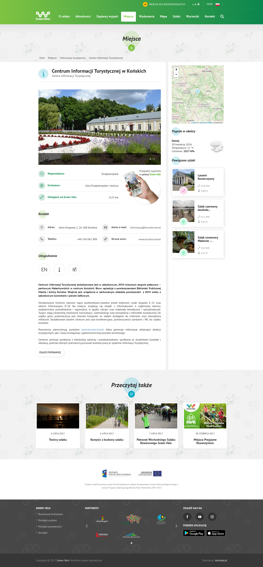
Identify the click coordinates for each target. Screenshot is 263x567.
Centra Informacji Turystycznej (106, 57)
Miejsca (128, 17)
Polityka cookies (47, 520)
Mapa (163, 17)
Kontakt (210, 17)
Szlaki (176, 17)
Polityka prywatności (50, 526)
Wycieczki (192, 17)
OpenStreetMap (206, 123)
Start (42, 57)
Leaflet (193, 123)
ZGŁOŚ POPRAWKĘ (50, 352)
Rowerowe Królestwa (50, 514)
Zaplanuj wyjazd (107, 17)
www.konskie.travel (150, 239)
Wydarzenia (146, 17)
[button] (219, 4)
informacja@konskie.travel (145, 227)
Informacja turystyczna (73, 57)
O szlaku (64, 17)
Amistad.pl (221, 560)
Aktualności (83, 17)
